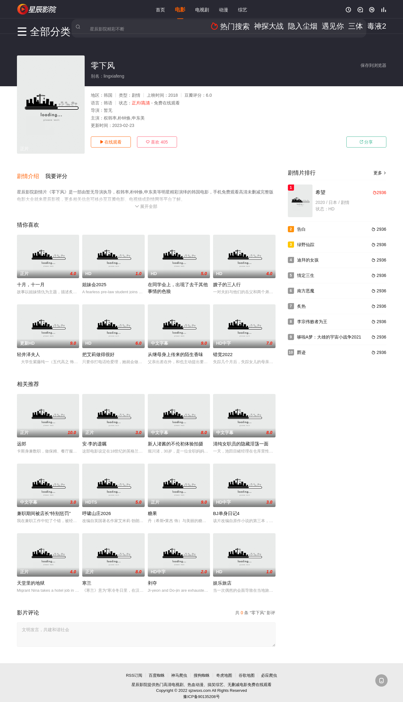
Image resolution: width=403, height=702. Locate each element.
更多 (379, 172)
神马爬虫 (179, 668)
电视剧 (202, 9)
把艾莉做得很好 (98, 347)
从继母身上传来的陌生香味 (175, 347)
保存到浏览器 (373, 65)
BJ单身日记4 (226, 506)
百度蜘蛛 (157, 668)
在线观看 (111, 142)
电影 (180, 9)
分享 (366, 142)
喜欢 (157, 142)
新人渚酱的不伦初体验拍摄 (175, 436)
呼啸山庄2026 (96, 506)
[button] (31, 172)
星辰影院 (139, 677)
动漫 (223, 9)
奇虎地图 (224, 668)
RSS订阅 (134, 668)
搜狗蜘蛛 (202, 668)
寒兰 (86, 575)
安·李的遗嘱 (94, 436)
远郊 (21, 436)
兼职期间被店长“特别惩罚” (44, 506)
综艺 (242, 9)
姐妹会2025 (94, 277)
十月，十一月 (31, 277)
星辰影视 (37, 9)
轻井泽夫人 (28, 347)
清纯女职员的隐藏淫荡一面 (240, 436)
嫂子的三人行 (227, 277)
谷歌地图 (247, 668)
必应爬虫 (269, 668)
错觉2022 (222, 347)
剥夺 (152, 575)
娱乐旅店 (222, 575)
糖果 (152, 506)
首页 (160, 9)
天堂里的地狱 (31, 575)
